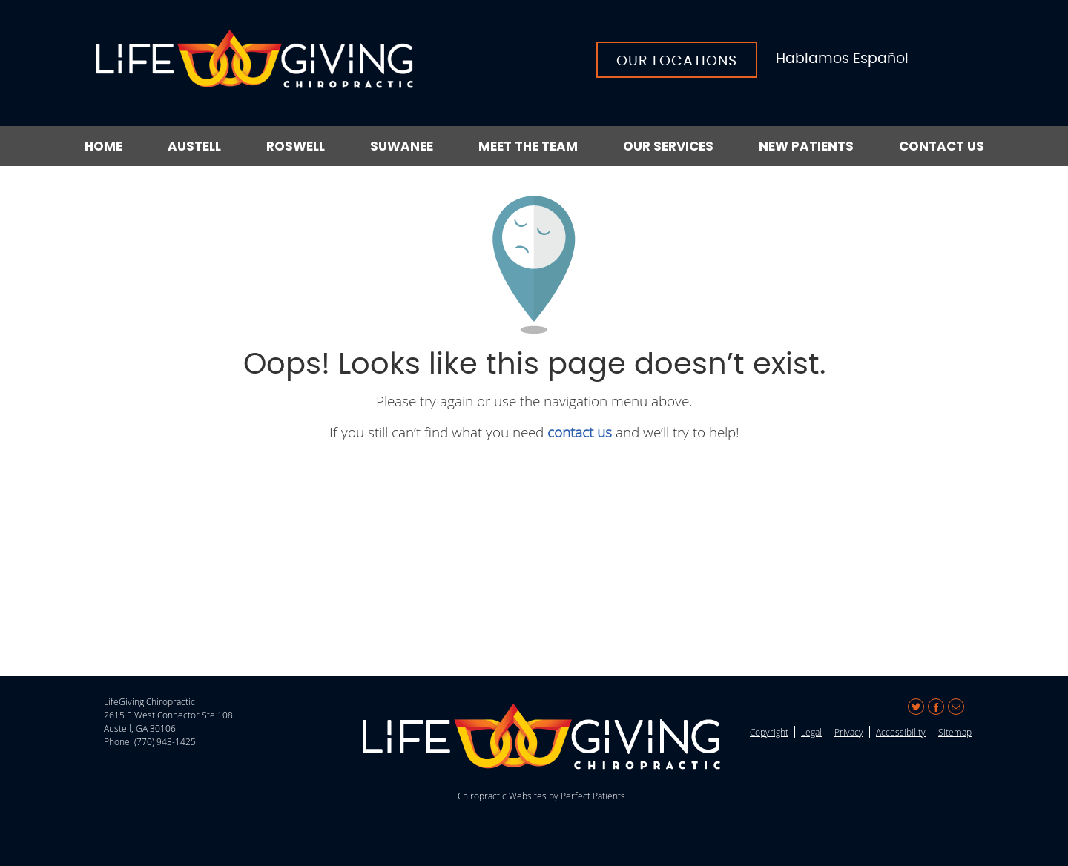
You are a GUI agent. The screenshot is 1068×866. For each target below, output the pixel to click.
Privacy (848, 732)
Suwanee (401, 146)
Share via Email (956, 706)
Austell (194, 146)
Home (103, 146)
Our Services (668, 146)
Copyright (769, 732)
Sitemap (955, 732)
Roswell (295, 146)
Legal (811, 732)
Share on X (916, 706)
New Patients (806, 146)
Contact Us (941, 146)
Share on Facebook (936, 706)
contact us (579, 432)
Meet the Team (528, 146)
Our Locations (676, 61)
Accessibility (901, 732)
